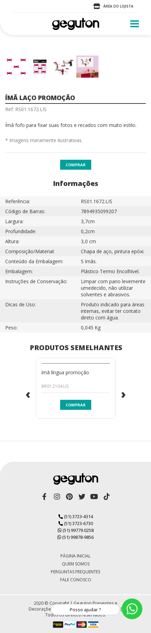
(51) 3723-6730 (75, 523)
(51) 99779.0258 (76, 530)
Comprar (76, 164)
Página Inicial (75, 556)
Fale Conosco (75, 580)
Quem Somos (75, 564)
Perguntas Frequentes (75, 572)
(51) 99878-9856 (75, 537)
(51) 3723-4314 (75, 516)
